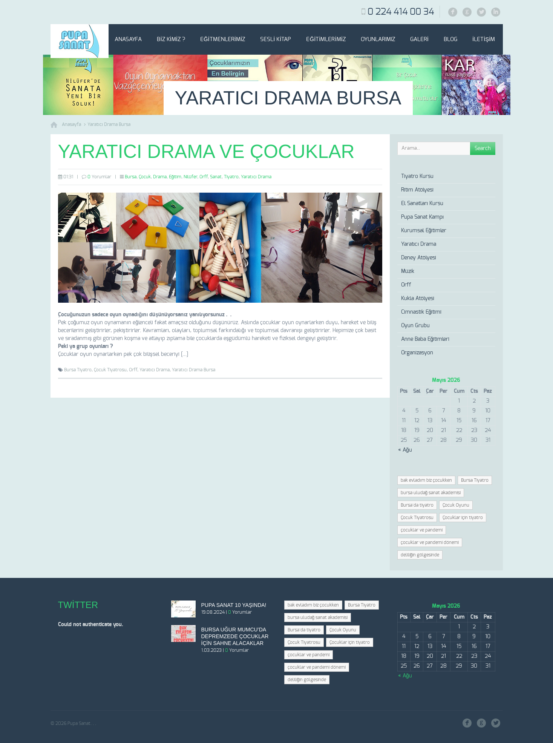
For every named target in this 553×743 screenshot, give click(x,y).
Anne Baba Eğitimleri (425, 339)
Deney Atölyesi (418, 257)
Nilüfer (190, 177)
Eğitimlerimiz (325, 39)
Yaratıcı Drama (256, 177)
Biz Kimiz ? (171, 39)
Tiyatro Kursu (417, 176)
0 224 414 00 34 (401, 12)
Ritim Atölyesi (417, 190)
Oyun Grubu (415, 325)
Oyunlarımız (378, 39)
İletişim (483, 39)
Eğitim (175, 177)
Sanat (216, 177)
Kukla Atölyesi (417, 298)
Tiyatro (231, 177)
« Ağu (405, 450)
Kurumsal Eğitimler (424, 230)
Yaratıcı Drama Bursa (109, 124)
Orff (203, 177)
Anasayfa (128, 39)
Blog (450, 39)
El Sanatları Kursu (422, 203)
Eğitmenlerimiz (222, 39)
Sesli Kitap (275, 39)
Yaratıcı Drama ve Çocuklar (206, 151)
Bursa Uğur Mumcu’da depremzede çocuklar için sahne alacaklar (235, 636)
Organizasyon (417, 352)
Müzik (407, 271)
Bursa (130, 177)
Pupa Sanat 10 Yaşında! (234, 605)
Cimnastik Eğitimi (421, 312)
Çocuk (145, 177)
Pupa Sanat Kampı (422, 217)
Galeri (419, 39)
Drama (160, 177)
